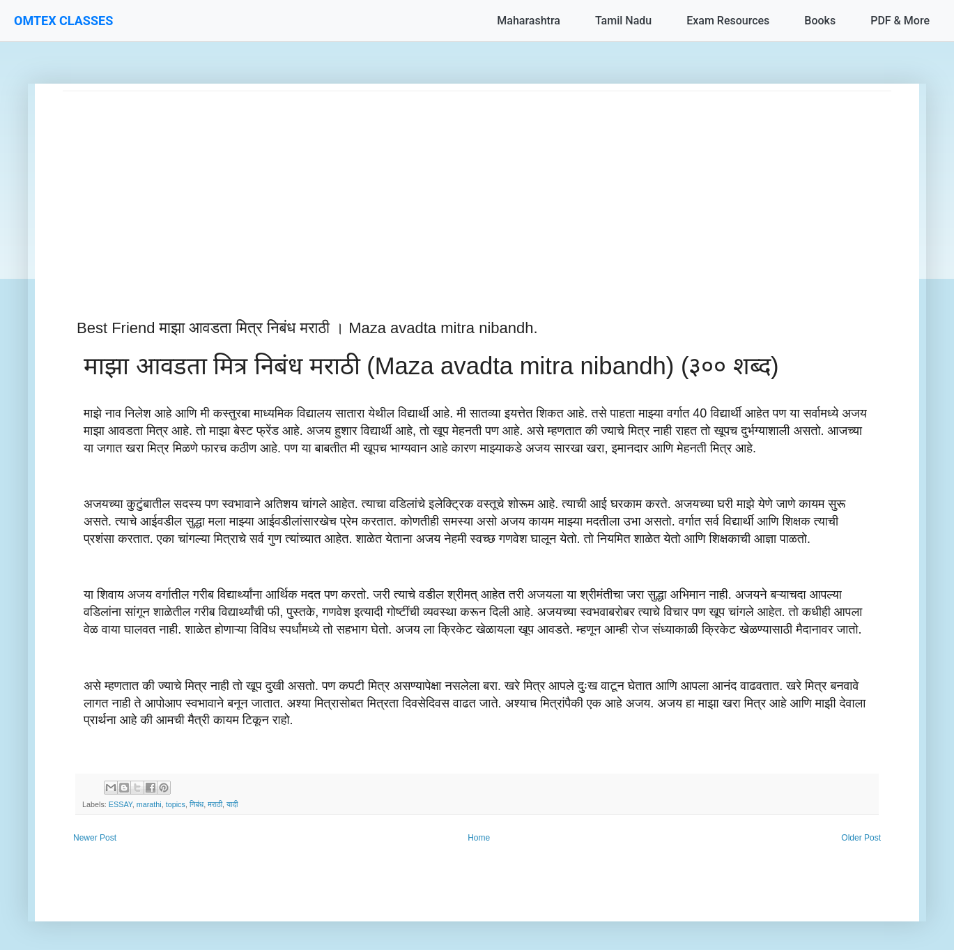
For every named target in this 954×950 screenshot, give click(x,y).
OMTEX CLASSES (63, 20)
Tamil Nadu (623, 20)
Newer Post (94, 838)
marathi (149, 804)
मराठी (215, 804)
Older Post (861, 838)
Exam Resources (727, 20)
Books (820, 20)
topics (175, 804)
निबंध (196, 804)
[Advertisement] (477, 188)
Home (479, 838)
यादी (232, 804)
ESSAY (120, 804)
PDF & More (900, 20)
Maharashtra (528, 20)
